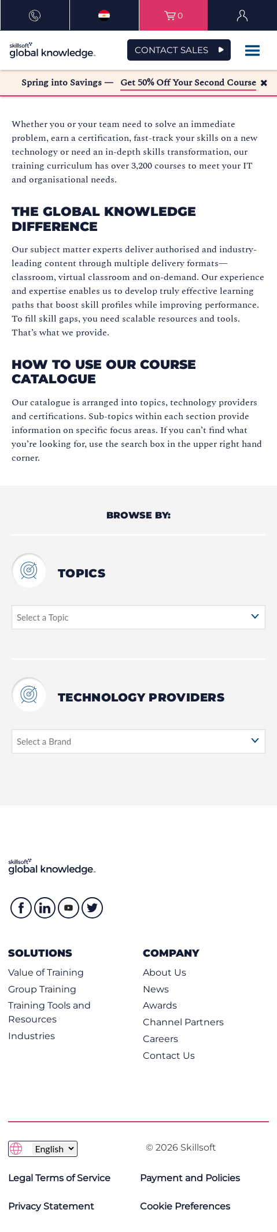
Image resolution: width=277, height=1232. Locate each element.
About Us (164, 972)
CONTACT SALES (171, 49)
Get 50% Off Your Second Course (188, 82)
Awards (160, 1005)
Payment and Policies (190, 1178)
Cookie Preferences (185, 1206)
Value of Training (46, 972)
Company (171, 953)
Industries (31, 1036)
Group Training (42, 989)
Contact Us (169, 1055)
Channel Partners (183, 1022)
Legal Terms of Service (59, 1178)
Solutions (40, 953)
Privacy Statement (51, 1206)
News (156, 989)
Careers (160, 1038)
